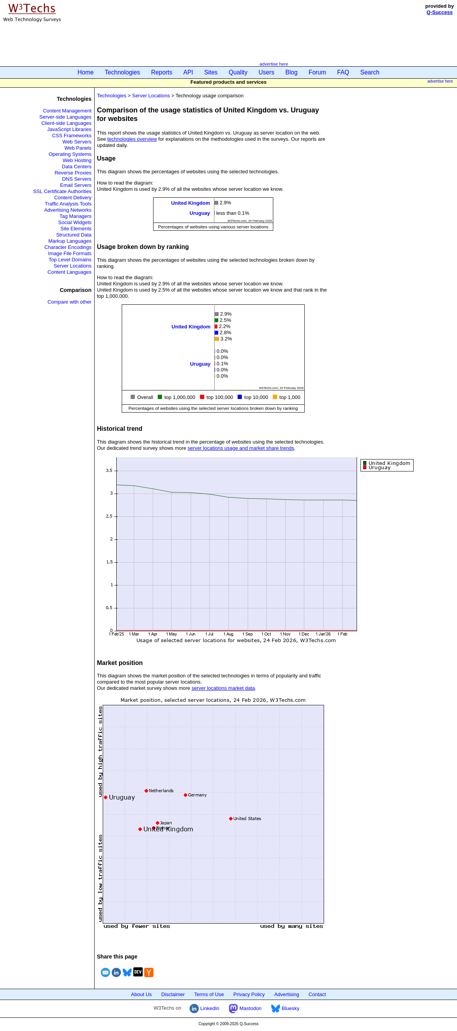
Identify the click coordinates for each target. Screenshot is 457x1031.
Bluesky (285, 1008)
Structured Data (73, 235)
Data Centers (76, 166)
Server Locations (72, 266)
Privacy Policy (249, 994)
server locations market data (223, 688)
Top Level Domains (69, 259)
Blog (291, 72)
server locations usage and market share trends (241, 448)
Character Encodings (68, 247)
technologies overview (132, 139)
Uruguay (200, 213)
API (188, 72)
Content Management (67, 111)
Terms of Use (209, 994)
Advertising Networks (67, 210)
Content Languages (69, 272)
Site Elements (75, 228)
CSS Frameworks (71, 135)
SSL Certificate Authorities (62, 191)
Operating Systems (69, 154)
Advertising (286, 994)
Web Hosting (77, 160)
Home (86, 72)
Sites (211, 72)
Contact (317, 994)
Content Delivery (72, 197)
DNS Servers (76, 179)
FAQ (343, 72)
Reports (161, 72)
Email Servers (75, 185)
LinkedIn (204, 1008)
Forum (317, 72)
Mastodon (245, 1008)
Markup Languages (69, 241)
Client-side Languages (66, 123)
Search (369, 72)
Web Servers (76, 142)
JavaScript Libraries (69, 129)
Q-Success (440, 12)
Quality (238, 72)
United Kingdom (190, 203)
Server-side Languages (65, 117)
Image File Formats (69, 253)
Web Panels (77, 148)
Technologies (122, 72)
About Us (141, 994)
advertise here (273, 63)
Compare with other (69, 302)
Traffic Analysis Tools (68, 204)
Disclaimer (173, 994)
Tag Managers (75, 216)
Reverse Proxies (73, 173)
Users (266, 72)
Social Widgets (74, 222)
